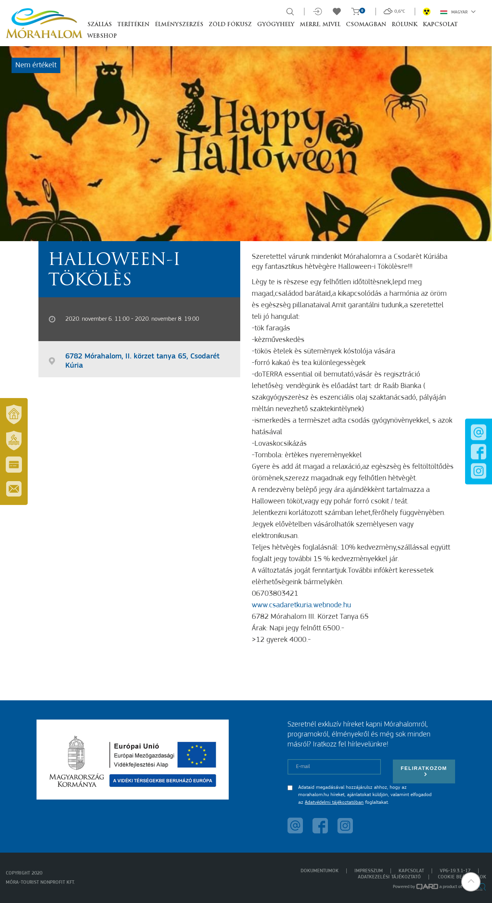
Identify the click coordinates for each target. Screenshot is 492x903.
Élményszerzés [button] (179, 25)
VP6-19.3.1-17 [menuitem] (455, 870)
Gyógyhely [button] (275, 25)
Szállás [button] (99, 25)
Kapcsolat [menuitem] (411, 870)
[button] (470, 881)
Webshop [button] (102, 36)
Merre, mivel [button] (320, 25)
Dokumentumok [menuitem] (320, 870)
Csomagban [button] (366, 25)
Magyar (458, 11)
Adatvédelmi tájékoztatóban (334, 802)
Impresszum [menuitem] (368, 870)
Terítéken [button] (133, 25)
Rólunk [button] (404, 25)
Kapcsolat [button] (440, 25)
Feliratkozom (424, 771)
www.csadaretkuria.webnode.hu (301, 605)
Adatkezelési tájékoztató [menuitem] (389, 877)
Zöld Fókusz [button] (230, 25)
